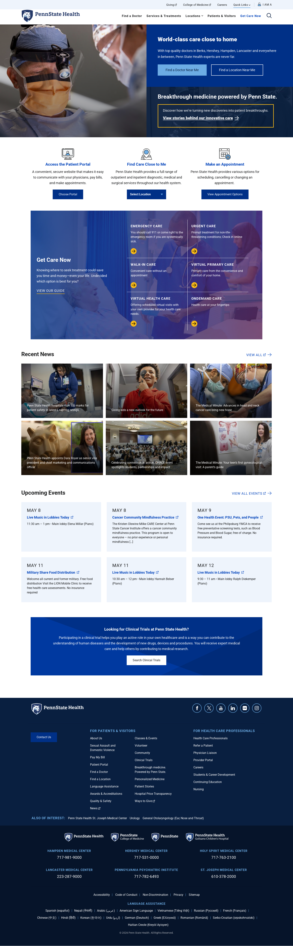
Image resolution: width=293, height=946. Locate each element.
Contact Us (44, 737)
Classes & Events (146, 738)
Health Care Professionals (210, 738)
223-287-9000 (69, 876)
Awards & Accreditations (106, 793)
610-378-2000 (223, 876)
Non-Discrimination (155, 895)
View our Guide (51, 291)
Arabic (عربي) (106, 910)
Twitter (209, 708)
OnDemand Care (218, 302)
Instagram (256, 708)
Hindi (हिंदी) (68, 917)
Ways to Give (145, 801)
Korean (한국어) (90, 917)
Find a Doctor (132, 16)
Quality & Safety (100, 801)
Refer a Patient (203, 745)
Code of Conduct (126, 895)
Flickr (244, 708)
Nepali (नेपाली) (83, 910)
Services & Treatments (163, 16)
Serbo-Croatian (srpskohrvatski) (234, 917)
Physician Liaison (205, 753)
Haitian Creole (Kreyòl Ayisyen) (148, 925)
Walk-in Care (157, 270)
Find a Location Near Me (237, 70)
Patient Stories (144, 786)
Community (142, 753)
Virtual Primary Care (218, 270)
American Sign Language (136, 910)
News (95, 808)
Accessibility (101, 895)
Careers (222, 5)
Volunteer (141, 745)
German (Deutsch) (137, 917)
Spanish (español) (57, 910)
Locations (193, 16)
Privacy (178, 895)
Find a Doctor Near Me (182, 70)
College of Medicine (197, 5)
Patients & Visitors (222, 16)
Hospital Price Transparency (153, 793)
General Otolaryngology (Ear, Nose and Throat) (173, 818)
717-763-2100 (223, 857)
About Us (96, 738)
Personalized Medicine (149, 779)
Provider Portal (203, 760)
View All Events (249, 493)
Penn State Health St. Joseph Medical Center (97, 818)
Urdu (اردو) (113, 917)
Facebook (197, 708)
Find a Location (100, 779)
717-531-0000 (146, 857)
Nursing (198, 789)
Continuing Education (207, 782)
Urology (135, 818)
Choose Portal (68, 194)
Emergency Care (157, 234)
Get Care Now (250, 16)
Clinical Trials (143, 760)
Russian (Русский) (206, 910)
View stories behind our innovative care (198, 118)
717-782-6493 (146, 876)
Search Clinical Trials (146, 660)
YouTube (221, 708)
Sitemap (194, 895)
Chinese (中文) (46, 917)
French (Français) (234, 910)
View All (256, 354)
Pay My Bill (97, 757)
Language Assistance (104, 786)
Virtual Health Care (157, 306)
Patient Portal (99, 764)
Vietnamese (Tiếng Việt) (173, 910)
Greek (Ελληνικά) (165, 917)
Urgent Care (218, 231)
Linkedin (233, 708)
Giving (171, 5)
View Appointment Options (225, 194)
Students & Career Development (214, 774)
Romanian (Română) (194, 917)
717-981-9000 (69, 857)
